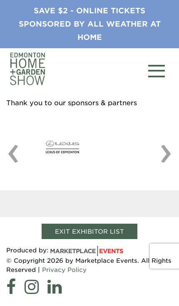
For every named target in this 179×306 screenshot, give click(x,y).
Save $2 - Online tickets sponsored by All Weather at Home (90, 24)
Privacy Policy (64, 269)
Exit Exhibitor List (89, 231)
